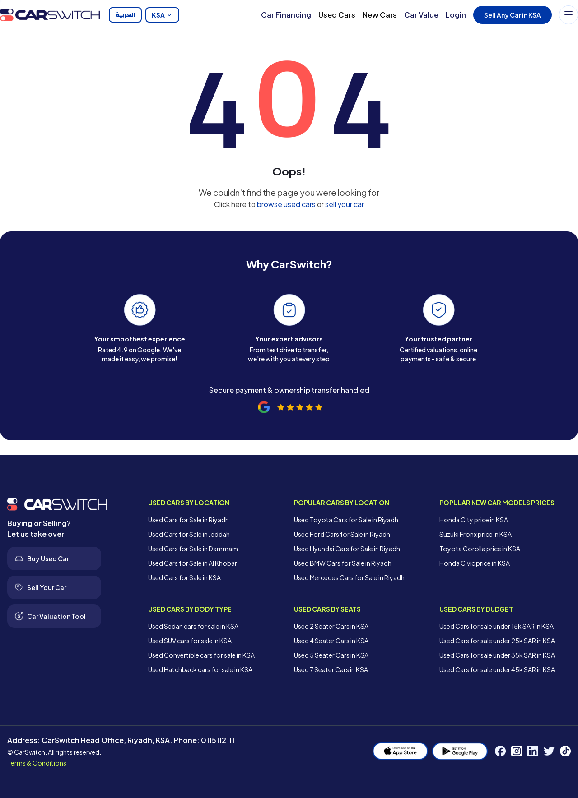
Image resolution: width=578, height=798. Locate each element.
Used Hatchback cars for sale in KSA (200, 669)
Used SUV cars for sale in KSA (190, 641)
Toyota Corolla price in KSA (479, 548)
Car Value (421, 14)
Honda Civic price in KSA (474, 563)
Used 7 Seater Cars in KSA (331, 669)
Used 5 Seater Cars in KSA (331, 655)
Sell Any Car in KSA (512, 15)
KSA (162, 15)
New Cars (380, 14)
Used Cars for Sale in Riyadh (188, 520)
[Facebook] (500, 751)
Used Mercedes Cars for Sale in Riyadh (349, 577)
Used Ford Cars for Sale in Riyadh (342, 534)
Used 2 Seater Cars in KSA (331, 626)
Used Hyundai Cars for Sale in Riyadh (347, 548)
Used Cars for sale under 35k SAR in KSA (497, 655)
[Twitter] (549, 751)
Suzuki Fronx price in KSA (475, 534)
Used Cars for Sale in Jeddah (189, 534)
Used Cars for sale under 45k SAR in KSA (497, 669)
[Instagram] (516, 751)
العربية (125, 15)
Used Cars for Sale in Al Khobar (192, 563)
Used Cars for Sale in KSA (184, 577)
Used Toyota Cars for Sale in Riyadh (346, 520)
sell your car (344, 204)
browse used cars (286, 204)
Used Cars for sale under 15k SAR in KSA (496, 626)
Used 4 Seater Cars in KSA (331, 641)
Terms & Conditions (36, 763)
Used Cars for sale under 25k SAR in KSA (497, 641)
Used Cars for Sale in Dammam (193, 548)
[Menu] (568, 14)
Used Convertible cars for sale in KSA (201, 655)
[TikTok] (565, 751)
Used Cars (336, 14)
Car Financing (286, 14)
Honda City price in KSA (473, 520)
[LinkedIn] (532, 751)
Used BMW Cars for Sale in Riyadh (343, 563)
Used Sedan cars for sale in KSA (193, 626)
